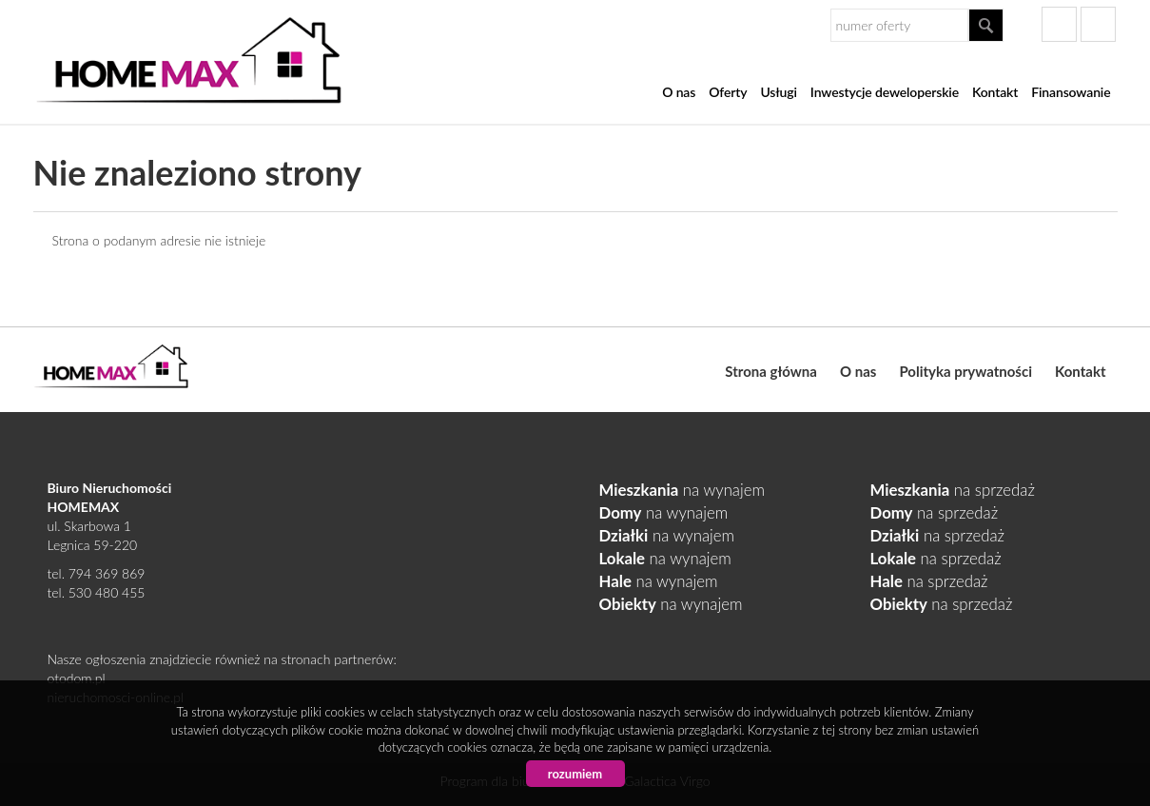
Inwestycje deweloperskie (884, 92)
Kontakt (995, 92)
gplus (1098, 24)
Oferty (728, 92)
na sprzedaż (952, 490)
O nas (678, 92)
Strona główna (771, 371)
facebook (1059, 24)
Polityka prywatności (965, 371)
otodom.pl (77, 678)
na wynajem (682, 490)
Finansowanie (1070, 92)
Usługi (778, 92)
